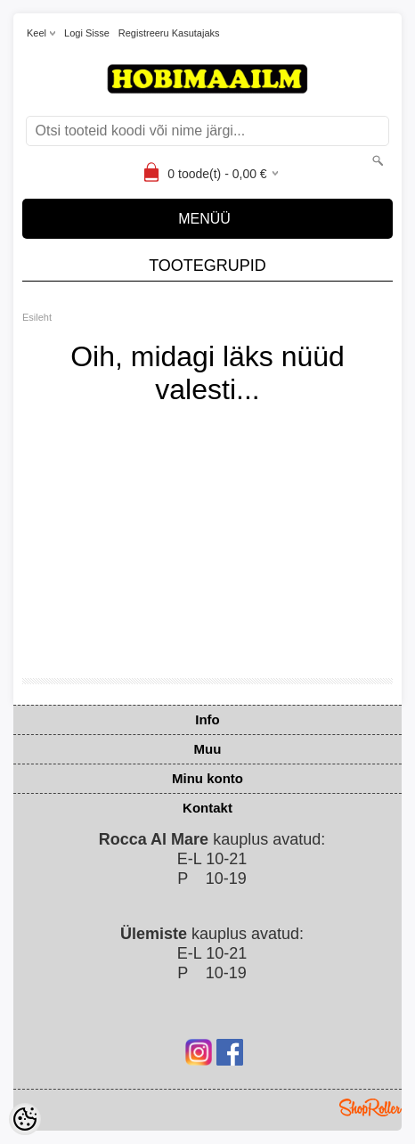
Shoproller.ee (370, 1107)
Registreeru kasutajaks (169, 33)
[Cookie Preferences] (25, 1119)
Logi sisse (87, 33)
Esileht (37, 317)
